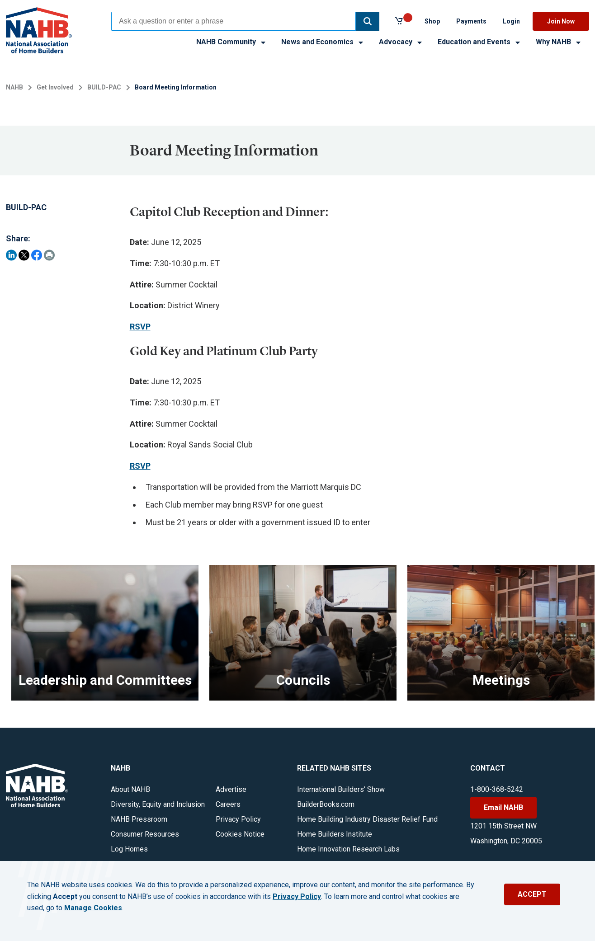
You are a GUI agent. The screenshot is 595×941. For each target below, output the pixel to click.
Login (511, 21)
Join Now (561, 21)
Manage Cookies (93, 908)
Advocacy (401, 42)
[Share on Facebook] (36, 255)
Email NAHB (503, 807)
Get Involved (55, 87)
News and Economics (322, 42)
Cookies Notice (240, 834)
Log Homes (129, 849)
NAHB (14, 87)
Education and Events (479, 42)
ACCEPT (532, 894)
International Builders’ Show (341, 789)
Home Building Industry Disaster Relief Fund (367, 819)
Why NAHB (559, 42)
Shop (432, 21)
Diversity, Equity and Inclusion (158, 804)
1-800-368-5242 (496, 789)
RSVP (140, 326)
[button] (367, 21)
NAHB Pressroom (139, 819)
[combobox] (233, 21)
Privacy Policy (238, 819)
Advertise (231, 789)
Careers (228, 804)
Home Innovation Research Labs (348, 849)
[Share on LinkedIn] (11, 255)
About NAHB (130, 789)
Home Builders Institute (334, 834)
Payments (471, 21)
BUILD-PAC (104, 87)
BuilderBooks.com (325, 804)
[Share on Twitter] (24, 255)
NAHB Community (231, 42)
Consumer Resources (145, 834)
